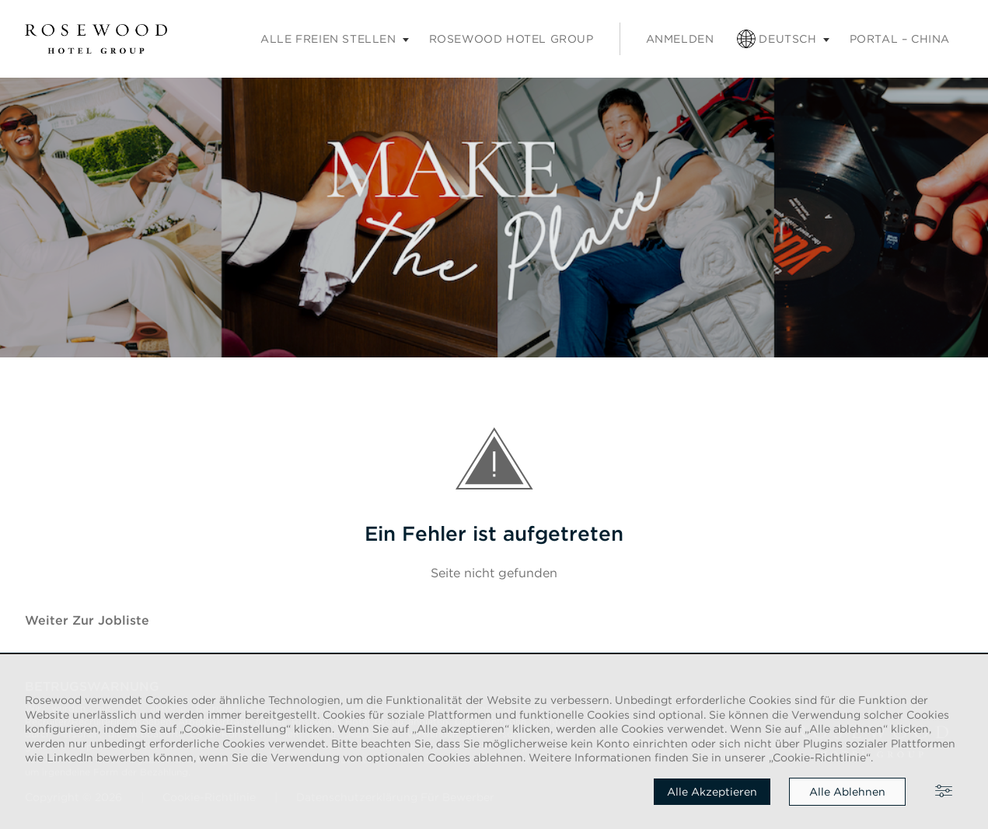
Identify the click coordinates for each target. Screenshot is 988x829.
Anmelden (680, 39)
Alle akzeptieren (712, 792)
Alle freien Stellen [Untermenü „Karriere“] (328, 39)
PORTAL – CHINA (900, 39)
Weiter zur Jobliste (87, 620)
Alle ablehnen (847, 792)
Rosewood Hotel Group (511, 39)
